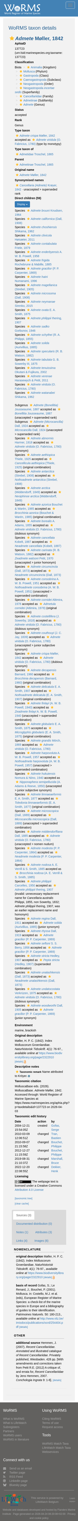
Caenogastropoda (32, 79)
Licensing (21, 1176)
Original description (28, 1035)
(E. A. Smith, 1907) (38, 695)
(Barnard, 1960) (36, 678)
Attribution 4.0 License (29, 1189)
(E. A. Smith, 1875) (38, 732)
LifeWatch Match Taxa (56, 1447)
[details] (19, 1061)
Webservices (50, 1452)
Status (19, 109)
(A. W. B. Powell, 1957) (38, 761)
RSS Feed (13, 1476)
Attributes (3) (43, 1232)
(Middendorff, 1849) (38, 496)
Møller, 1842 (35, 135)
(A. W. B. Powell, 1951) (38, 587)
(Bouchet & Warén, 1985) (35, 513)
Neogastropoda (31, 84)
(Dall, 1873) (35, 980)
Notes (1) (22, 1232)
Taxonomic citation (28, 1081)
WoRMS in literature (16, 1439)
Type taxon (22, 130)
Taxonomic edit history (30, 1116)
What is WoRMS (13, 1418)
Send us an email (17, 1468)
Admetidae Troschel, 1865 (34, 154)
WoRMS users (12, 1435)
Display (22, 204)
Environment (24, 1025)
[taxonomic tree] (23, 1198)
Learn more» (72, 1500)
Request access (52, 1427)
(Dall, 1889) (36, 819)
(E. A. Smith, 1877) (37, 802)
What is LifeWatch (14, 1423)
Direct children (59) (28, 198)
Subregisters (11, 1427)
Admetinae (28, 100)
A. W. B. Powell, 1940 (36, 711)
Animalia (34, 67)
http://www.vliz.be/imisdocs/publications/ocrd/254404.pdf (39, 1322)
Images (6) (41, 1240)
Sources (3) (23, 1215)
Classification (24, 62)
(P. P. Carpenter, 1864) (38, 856)
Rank (18, 120)
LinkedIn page (15, 1480)
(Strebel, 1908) (36, 479)
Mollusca (27, 71)
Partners (8, 1431)
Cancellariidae (30, 96)
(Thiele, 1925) (35, 463)
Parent (19, 159)
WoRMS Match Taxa (55, 1443)
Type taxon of (24, 149)
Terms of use (50, 1423)
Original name (24, 169)
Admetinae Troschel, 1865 (34, 164)
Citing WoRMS (51, 1418)
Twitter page (14, 1472)
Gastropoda (28, 75)
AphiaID (20, 43)
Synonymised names (29, 180)
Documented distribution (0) (34, 1223)
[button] (12, 38)
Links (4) (21, 1240)
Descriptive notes (27, 1066)
